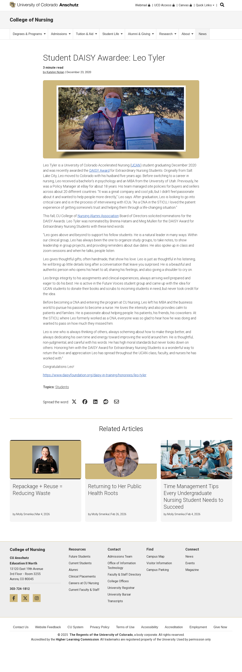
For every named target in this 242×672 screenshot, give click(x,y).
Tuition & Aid (86, 34)
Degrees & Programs (29, 34)
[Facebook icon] (15, 598)
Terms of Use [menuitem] (125, 627)
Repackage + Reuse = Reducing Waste (38, 489)
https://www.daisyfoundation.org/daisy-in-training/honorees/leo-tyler (94, 375)
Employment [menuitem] (198, 627)
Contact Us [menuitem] (21, 627)
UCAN (135, 165)
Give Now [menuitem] (220, 627)
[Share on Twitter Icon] (74, 401)
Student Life (112, 34)
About (188, 34)
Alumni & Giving (141, 34)
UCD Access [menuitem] (164, 5)
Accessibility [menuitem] (149, 627)
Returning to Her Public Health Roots (114, 489)
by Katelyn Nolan (53, 72)
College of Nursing (31, 20)
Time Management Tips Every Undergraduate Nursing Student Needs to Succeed (193, 496)
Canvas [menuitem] (185, 5)
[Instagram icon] (38, 598)
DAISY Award (99, 170)
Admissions (61, 34)
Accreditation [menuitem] (174, 627)
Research (167, 34)
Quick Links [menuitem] (205, 5)
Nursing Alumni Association (98, 216)
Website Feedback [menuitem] (48, 627)
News (202, 34)
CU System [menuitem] (75, 627)
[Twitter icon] (27, 598)
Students (62, 387)
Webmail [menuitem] (142, 5)
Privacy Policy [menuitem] (100, 627)
